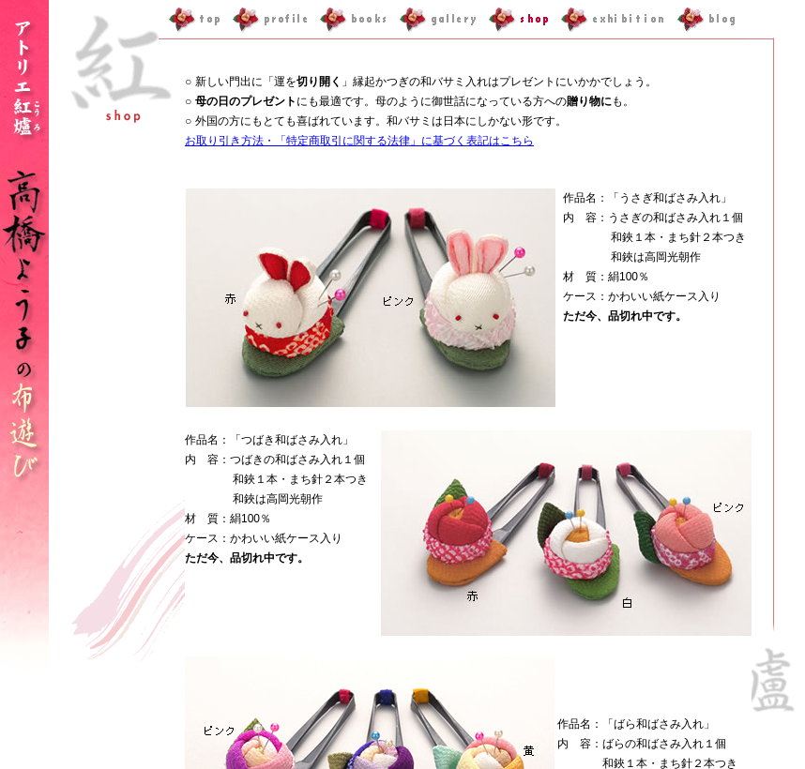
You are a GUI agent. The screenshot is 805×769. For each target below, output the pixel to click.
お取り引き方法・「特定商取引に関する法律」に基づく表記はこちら (359, 140)
